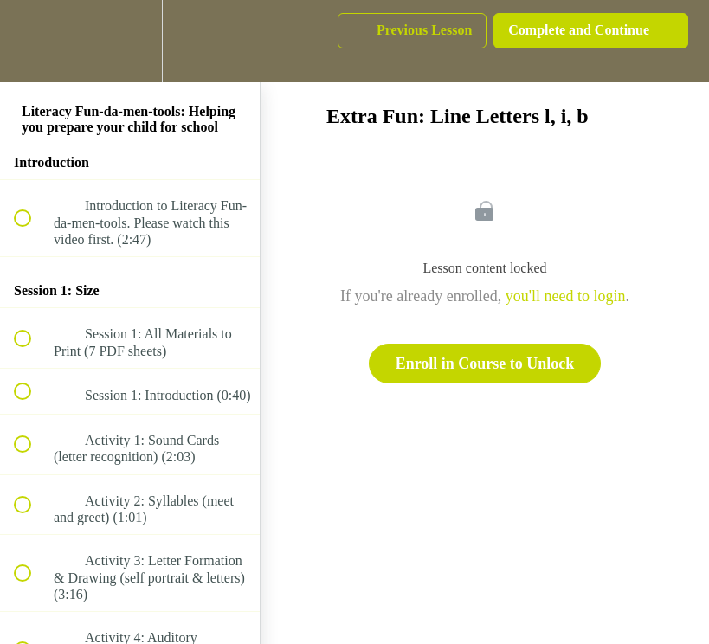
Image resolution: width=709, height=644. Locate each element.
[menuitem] (130, 41)
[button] (32, 41)
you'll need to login (566, 296)
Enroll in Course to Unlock (485, 363)
